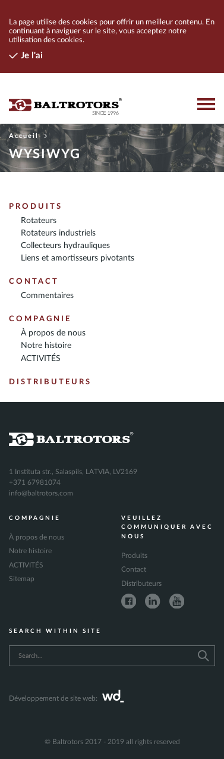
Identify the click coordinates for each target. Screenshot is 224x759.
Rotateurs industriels (58, 233)
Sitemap (21, 578)
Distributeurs (50, 382)
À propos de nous (53, 333)
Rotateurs (38, 221)
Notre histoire (46, 345)
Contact (34, 281)
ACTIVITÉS (41, 359)
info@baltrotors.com (41, 493)
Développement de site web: (66, 698)
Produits (35, 206)
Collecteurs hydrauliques (65, 246)
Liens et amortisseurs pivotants (77, 258)
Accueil (28, 136)
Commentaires (47, 295)
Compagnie (40, 319)
